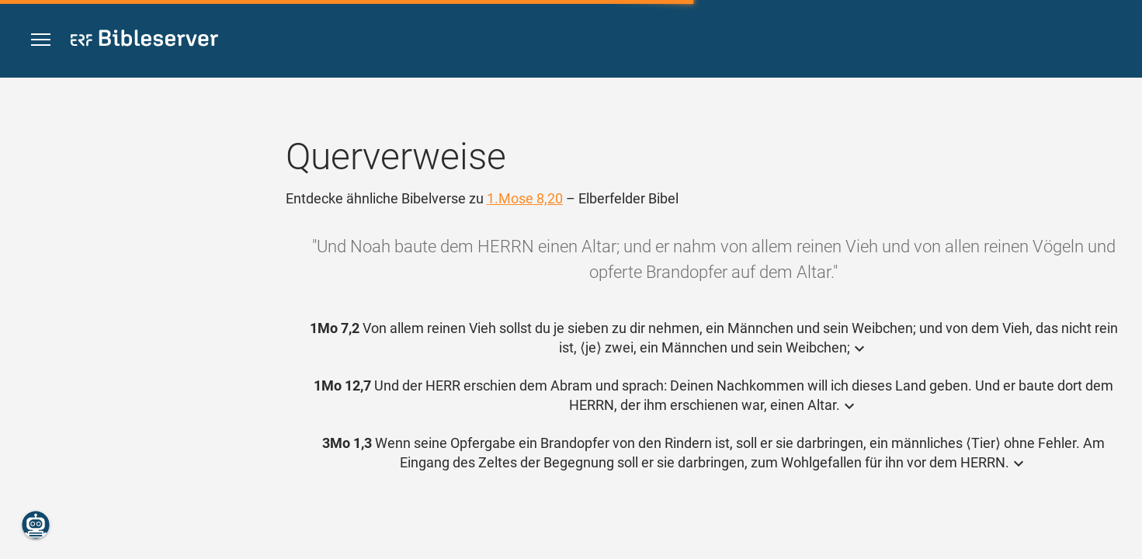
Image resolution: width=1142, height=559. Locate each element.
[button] (40, 40)
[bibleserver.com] (144, 40)
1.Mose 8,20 (525, 198)
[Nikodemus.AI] (36, 525)
